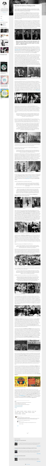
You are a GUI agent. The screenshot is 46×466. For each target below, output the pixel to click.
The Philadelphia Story (22, 395)
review (16, 407)
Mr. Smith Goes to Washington (18, 413)
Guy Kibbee (26, 412)
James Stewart (27, 178)
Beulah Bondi (18, 411)
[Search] (41, 2)
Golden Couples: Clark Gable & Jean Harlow (20, 455)
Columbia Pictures (29, 411)
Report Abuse (2, 20)
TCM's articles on (19, 405)
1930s (15, 411)
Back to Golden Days (18, 1)
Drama (35, 411)
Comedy (33, 411)
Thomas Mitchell (23, 413)
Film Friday (20, 412)
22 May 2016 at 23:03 (22, 421)
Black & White (21, 411)
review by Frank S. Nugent (18, 406)
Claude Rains (25, 411)
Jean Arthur (33, 412)
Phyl (17, 416)
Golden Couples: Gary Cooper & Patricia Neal (20, 440)
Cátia (19, 421)
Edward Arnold (16, 412)
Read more (38, 453)
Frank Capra (23, 412)
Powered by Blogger (27, 464)
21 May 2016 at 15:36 (20, 416)
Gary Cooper (30, 176)
